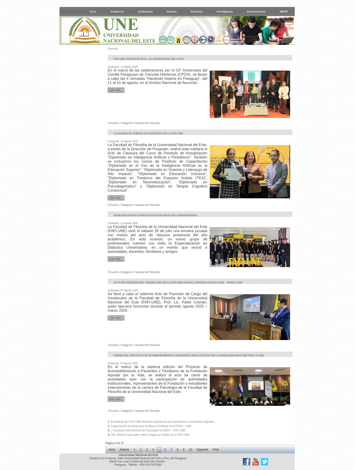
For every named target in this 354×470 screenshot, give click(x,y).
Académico (117, 11)
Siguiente (202, 449)
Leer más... (116, 90)
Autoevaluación (256, 11)
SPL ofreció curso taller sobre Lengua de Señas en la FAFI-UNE (150, 434)
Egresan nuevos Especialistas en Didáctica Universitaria (155, 215)
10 (190, 449)
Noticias (172, 11)
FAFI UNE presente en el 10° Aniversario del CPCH (149, 59)
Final (216, 449)
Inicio (93, 11)
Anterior (124, 449)
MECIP (284, 11)
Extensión (197, 11)
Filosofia (113, 48)
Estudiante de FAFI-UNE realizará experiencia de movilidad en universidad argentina (163, 421)
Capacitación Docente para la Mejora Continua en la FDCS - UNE (151, 426)
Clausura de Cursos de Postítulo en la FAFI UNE (148, 133)
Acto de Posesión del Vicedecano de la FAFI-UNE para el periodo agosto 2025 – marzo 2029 (178, 282)
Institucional (145, 11)
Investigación (225, 11)
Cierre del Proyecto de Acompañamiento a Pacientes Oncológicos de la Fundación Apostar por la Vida (189, 355)
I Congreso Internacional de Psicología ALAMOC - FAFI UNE (148, 430)
